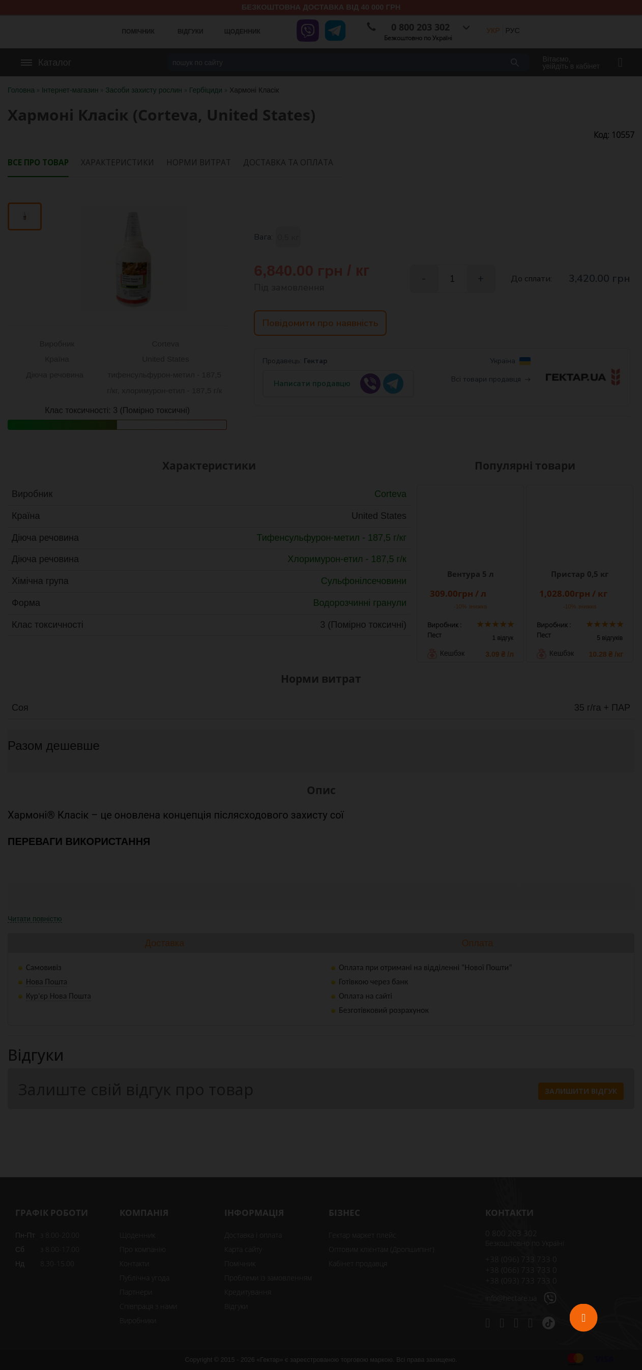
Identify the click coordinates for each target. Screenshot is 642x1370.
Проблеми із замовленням (268, 1277)
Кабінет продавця (358, 1263)
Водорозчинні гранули (359, 603)
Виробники (138, 1320)
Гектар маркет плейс (362, 1235)
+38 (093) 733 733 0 (521, 1280)
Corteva (390, 494)
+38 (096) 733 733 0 (521, 1259)
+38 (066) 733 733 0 (521, 1270)
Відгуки (236, 1306)
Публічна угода (144, 1277)
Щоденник (137, 1235)
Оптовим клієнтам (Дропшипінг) (381, 1249)
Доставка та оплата (288, 162)
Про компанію (143, 1249)
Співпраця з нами (148, 1306)
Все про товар (38, 162)
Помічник (239, 1263)
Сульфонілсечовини (363, 581)
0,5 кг (288, 237)
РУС (513, 30)
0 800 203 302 (511, 1233)
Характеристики (117, 162)
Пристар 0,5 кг (579, 574)
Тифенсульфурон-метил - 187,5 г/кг (331, 538)
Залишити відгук (581, 1091)
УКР (493, 30)
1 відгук (502, 638)
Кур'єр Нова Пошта (58, 996)
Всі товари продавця (491, 382)
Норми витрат (198, 162)
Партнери (136, 1292)
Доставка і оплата (253, 1235)
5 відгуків (610, 638)
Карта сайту (243, 1249)
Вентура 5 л (470, 574)
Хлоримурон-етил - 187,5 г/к (346, 559)
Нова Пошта (46, 981)
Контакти (134, 1263)
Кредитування (247, 1292)
